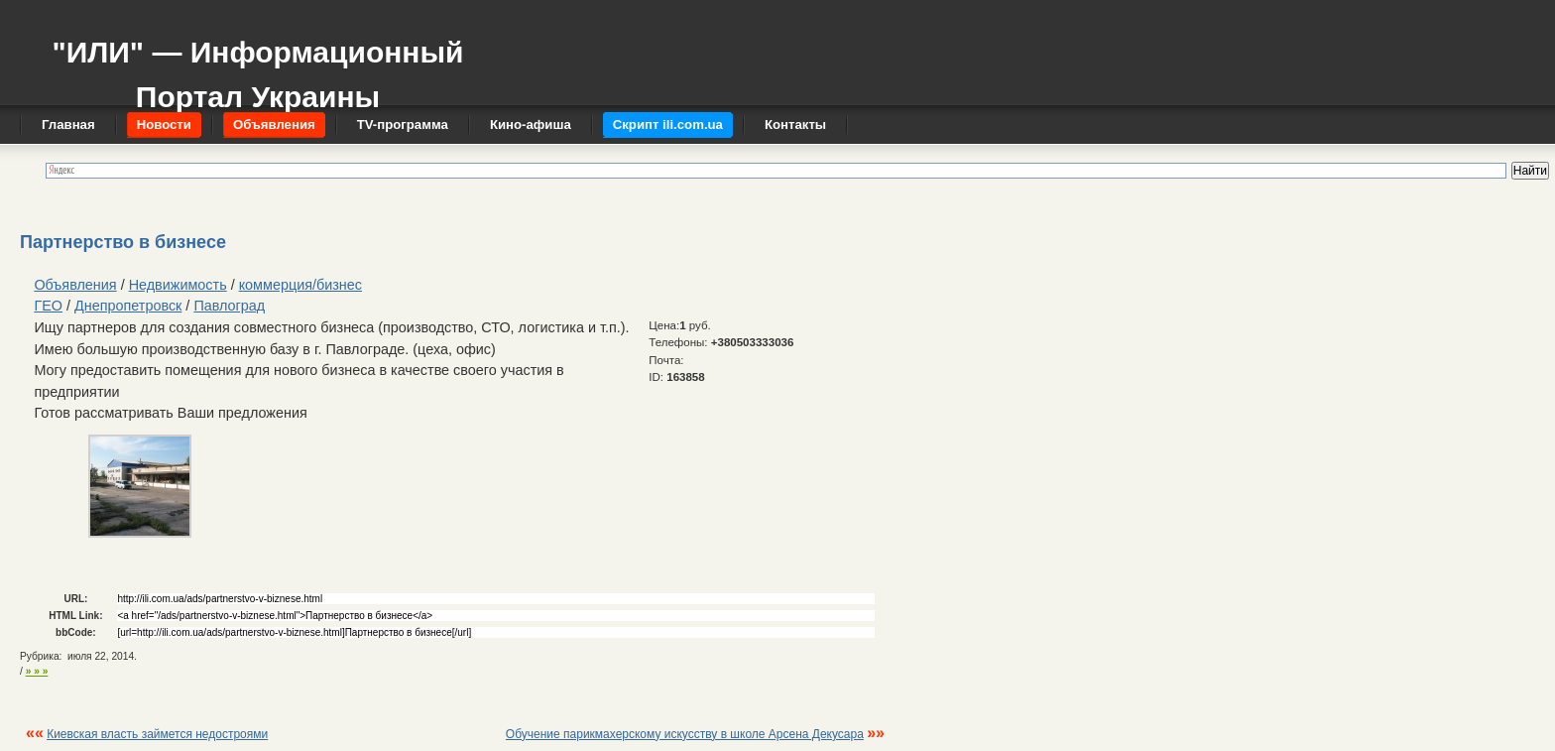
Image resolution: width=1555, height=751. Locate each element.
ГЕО (48, 305)
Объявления (75, 285)
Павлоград (229, 305)
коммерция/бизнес (300, 285)
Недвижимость (178, 285)
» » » (37, 671)
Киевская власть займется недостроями (157, 734)
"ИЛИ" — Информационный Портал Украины (257, 65)
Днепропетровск (127, 305)
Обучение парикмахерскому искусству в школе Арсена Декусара (685, 734)
